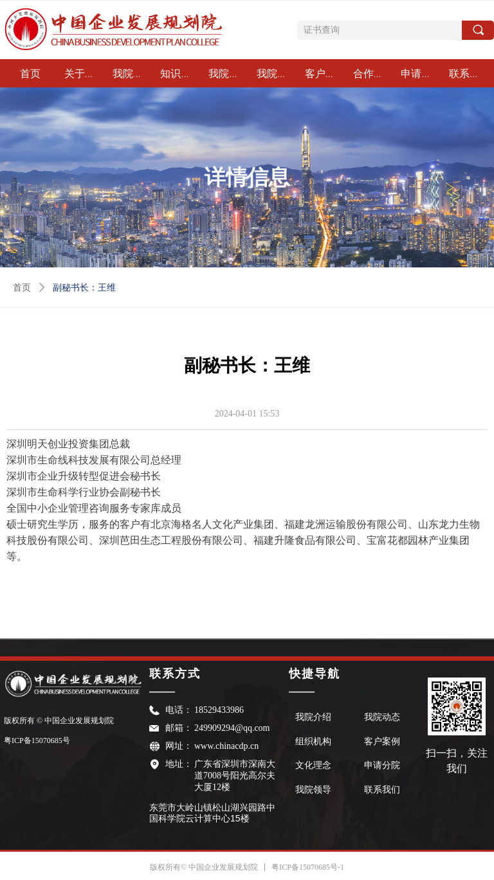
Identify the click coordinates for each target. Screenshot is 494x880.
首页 (22, 287)
